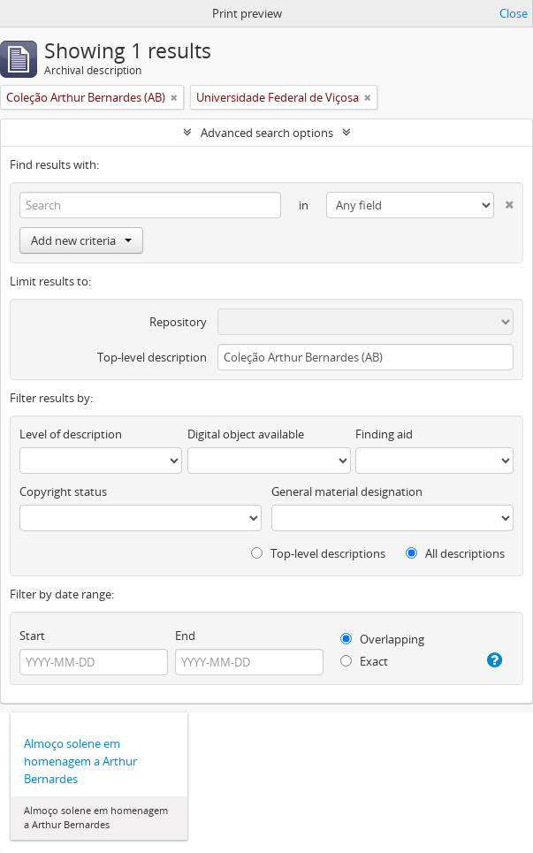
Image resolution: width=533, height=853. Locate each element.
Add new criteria (81, 240)
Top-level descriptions (318, 553)
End (185, 636)
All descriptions (455, 553)
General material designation (347, 491)
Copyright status (63, 491)
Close (513, 13)
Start (32, 636)
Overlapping (382, 639)
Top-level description (152, 357)
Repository (178, 322)
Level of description (70, 434)
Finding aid (384, 434)
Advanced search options (267, 133)
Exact (364, 661)
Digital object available (245, 434)
